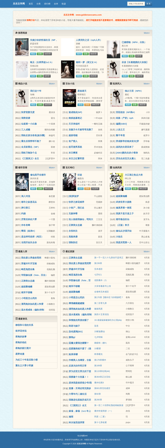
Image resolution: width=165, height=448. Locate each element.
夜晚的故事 (21, 336)
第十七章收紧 (100, 422)
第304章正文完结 (102, 377)
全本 (56, 4)
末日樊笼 (73, 152)
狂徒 (80, 175)
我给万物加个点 (29, 152)
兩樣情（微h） (101, 343)
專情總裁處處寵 (76, 303)
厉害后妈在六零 (29, 219)
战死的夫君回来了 (125, 147)
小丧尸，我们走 (76, 207)
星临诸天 (82, 91)
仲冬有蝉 (25, 225)
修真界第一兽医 (123, 207)
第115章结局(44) (102, 371)
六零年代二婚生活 (78, 394)
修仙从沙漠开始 (123, 231)
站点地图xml (82, 436)
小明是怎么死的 (29, 298)
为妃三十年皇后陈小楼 (26, 359)
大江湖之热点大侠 (134, 175)
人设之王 (120, 129)
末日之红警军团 (76, 158)
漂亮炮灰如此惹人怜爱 (32, 304)
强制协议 (73, 242)
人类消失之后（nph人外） (89, 40)
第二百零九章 (100, 303)
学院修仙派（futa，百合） (34, 275)
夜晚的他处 (21, 342)
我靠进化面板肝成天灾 (80, 399)
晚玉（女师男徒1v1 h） (42, 62)
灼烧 (23, 213)
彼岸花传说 (21, 331)
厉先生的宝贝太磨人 (126, 158)
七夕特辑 (98, 337)
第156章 (98, 263)
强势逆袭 (25, 118)
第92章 (97, 394)
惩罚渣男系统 (75, 147)
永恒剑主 (73, 231)
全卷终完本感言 (101, 292)
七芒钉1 (98, 274)
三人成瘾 (25, 129)
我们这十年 (35, 91)
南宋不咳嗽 (26, 292)
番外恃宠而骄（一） (103, 411)
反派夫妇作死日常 (78, 365)
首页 (31, 4)
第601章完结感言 (102, 388)
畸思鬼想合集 (28, 269)
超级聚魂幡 (121, 196)
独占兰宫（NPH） (134, 91)
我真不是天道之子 (125, 213)
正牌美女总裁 (75, 225)
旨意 (96, 326)
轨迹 (64, 4)
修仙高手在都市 (38, 175)
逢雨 (71, 416)
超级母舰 (73, 135)
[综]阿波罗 (74, 196)
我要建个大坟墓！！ (79, 377)
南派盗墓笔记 (75, 118)
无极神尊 (73, 213)
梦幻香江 (25, 207)
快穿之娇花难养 (76, 202)
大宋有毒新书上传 (102, 286)
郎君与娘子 (74, 326)
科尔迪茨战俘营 (76, 422)
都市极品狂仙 (122, 219)
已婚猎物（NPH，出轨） (134, 42)
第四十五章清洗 (101, 314)
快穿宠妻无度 (28, 112)
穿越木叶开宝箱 (29, 263)
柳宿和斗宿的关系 (24, 325)
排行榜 (47, 4)
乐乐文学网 (19, 3)
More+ (147, 33)
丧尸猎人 (73, 141)
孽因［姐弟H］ (28, 231)
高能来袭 (73, 236)
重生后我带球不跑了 (31, 141)
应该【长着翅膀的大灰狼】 (135, 62)
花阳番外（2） (101, 280)
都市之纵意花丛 (29, 202)
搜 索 (148, 4)
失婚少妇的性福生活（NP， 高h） (44, 41)
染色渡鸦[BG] (76, 331)
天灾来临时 (74, 123)
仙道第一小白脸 (29, 123)
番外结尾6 (99, 382)
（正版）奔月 (122, 225)
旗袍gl (72, 337)
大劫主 (119, 236)
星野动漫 (19, 354)
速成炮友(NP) (75, 112)
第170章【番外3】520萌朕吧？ (108, 297)
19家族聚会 (99, 331)
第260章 (98, 399)
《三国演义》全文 (30, 158)
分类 (38, 4)
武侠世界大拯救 (123, 202)
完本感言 (98, 269)
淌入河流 (25, 196)
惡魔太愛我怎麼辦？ (79, 343)
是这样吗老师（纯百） (32, 236)
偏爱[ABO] (121, 123)
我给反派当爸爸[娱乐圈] (33, 135)
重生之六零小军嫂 (24, 365)
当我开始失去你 (29, 242)
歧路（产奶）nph (124, 118)
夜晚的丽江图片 (23, 348)
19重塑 (97, 348)
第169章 (98, 365)
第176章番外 (100, 360)
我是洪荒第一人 (123, 242)
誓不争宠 (120, 135)
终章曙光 (98, 354)
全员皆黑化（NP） (30, 147)
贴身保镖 (73, 354)
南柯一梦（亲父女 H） (87, 62)
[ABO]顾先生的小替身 (127, 152)
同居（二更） (100, 416)
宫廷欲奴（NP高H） (126, 112)
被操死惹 (98, 309)
